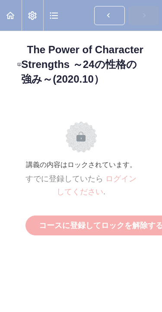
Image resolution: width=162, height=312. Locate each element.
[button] (11, 15)
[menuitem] (32, 15)
